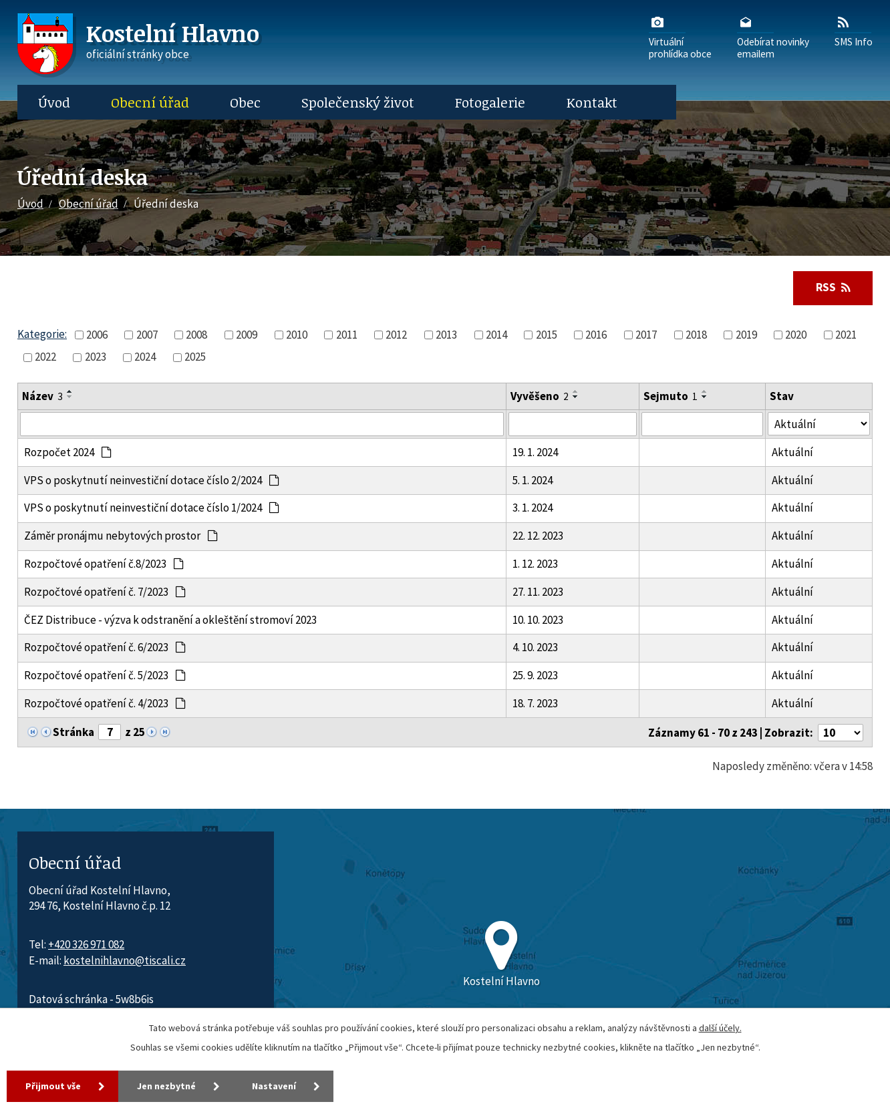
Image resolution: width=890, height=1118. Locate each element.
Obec (245, 102)
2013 (446, 334)
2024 (145, 356)
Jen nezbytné (166, 1086)
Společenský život (357, 102)
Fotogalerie (490, 102)
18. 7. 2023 (535, 703)
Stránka (73, 732)
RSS (833, 287)
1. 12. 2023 (535, 563)
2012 (396, 334)
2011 (346, 334)
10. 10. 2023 (537, 619)
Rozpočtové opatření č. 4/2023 (105, 703)
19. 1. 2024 (535, 452)
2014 (496, 334)
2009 (246, 334)
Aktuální (792, 452)
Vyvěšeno (539, 396)
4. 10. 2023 (535, 647)
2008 (196, 334)
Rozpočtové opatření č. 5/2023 (105, 675)
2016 (596, 334)
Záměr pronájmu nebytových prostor (121, 535)
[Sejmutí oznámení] (702, 424)
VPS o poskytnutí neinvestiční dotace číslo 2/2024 (152, 480)
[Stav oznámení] (819, 423)
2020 (795, 334)
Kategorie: (42, 334)
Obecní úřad (150, 102)
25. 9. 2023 (535, 675)
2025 (195, 356)
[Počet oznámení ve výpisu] (840, 732)
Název (42, 396)
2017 (646, 334)
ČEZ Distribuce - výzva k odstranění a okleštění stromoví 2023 (170, 619)
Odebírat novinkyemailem (773, 36)
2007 (147, 334)
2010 (296, 334)
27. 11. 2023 (537, 591)
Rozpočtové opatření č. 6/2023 (105, 647)
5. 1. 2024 (532, 480)
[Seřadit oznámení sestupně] (70, 396)
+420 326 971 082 (86, 944)
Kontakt (592, 102)
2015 (546, 334)
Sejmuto (670, 396)
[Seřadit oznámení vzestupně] (70, 391)
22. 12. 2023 (537, 535)
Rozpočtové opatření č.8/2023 (104, 563)
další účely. (720, 1028)
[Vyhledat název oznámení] (262, 424)
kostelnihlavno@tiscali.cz (124, 960)
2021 (846, 334)
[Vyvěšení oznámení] (572, 424)
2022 (45, 356)
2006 (97, 334)
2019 (746, 334)
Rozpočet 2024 (68, 452)
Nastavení (274, 1086)
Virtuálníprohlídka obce (680, 36)
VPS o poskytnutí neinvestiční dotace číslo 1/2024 (152, 507)
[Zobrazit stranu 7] (109, 732)
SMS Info (854, 30)
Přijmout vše (53, 1086)
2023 (95, 356)
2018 (696, 334)
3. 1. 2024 (532, 507)
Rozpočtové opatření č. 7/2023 (105, 591)
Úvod (54, 102)
